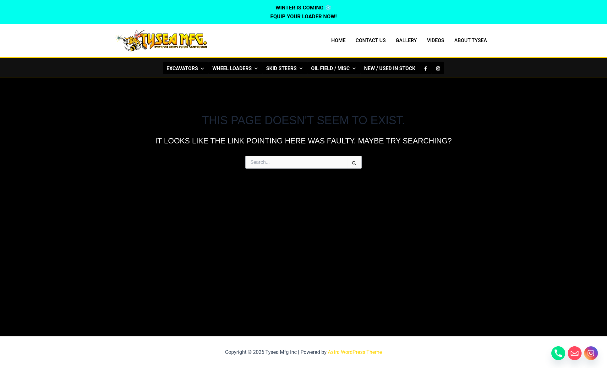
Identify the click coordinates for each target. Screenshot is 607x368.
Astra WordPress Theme (355, 352)
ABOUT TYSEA (470, 40)
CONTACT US (371, 40)
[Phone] (558, 353)
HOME (338, 40)
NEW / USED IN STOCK (389, 68)
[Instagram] (438, 68)
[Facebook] (425, 68)
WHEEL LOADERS (235, 68)
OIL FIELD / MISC (334, 68)
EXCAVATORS (186, 68)
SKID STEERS (285, 68)
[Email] (575, 353)
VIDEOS (435, 40)
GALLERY (406, 40)
